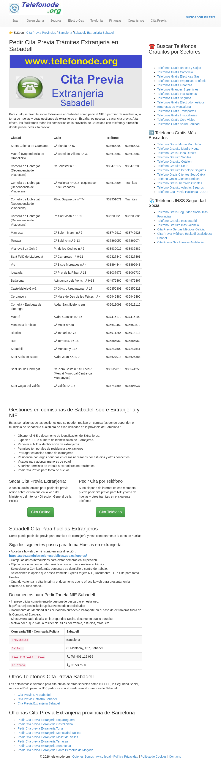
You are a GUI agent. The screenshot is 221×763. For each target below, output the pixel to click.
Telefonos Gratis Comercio (175, 72)
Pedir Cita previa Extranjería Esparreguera (46, 720)
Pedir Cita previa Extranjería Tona (40, 728)
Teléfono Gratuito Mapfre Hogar (178, 148)
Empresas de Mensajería (174, 106)
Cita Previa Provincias (41, 32)
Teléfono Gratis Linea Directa (176, 153)
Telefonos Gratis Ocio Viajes (176, 119)
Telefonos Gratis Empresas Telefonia (182, 80)
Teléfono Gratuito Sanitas (174, 157)
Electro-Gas (76, 20)
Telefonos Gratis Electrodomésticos (181, 102)
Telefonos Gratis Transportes (176, 111)
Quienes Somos (83, 756)
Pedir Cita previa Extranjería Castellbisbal (45, 724)
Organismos (136, 20)
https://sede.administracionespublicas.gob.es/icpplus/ (48, 555)
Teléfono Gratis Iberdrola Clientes (179, 183)
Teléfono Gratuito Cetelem (175, 161)
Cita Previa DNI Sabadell (34, 694)
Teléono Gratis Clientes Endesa (178, 179)
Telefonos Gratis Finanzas (174, 85)
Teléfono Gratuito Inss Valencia (178, 225)
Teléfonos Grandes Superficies (178, 89)
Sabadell (79, 32)
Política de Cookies (154, 756)
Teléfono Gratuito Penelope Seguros (181, 170)
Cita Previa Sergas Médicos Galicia (181, 229)
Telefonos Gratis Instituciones (177, 93)
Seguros (56, 20)
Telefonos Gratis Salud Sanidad (178, 124)
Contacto (175, 756)
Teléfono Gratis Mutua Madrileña (179, 144)
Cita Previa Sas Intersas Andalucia (180, 242)
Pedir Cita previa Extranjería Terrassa (43, 741)
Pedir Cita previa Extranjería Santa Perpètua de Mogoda (55, 750)
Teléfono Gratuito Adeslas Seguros (180, 187)
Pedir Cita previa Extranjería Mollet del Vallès (48, 737)
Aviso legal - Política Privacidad (117, 756)
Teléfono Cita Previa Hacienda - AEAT (182, 192)
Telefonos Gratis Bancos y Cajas (179, 68)
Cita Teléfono (110, 512)
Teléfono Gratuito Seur (172, 166)
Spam (16, 20)
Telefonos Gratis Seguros (174, 98)
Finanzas (115, 20)
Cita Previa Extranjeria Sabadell (39, 703)
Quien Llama (35, 20)
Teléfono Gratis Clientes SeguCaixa (181, 174)
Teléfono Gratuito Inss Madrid (177, 220)
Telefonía (96, 20)
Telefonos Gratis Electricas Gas (178, 76)
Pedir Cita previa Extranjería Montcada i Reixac (49, 732)
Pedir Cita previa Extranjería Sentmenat (44, 745)
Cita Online (40, 512)
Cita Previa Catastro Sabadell (37, 699)
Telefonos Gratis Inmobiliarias (177, 115)
